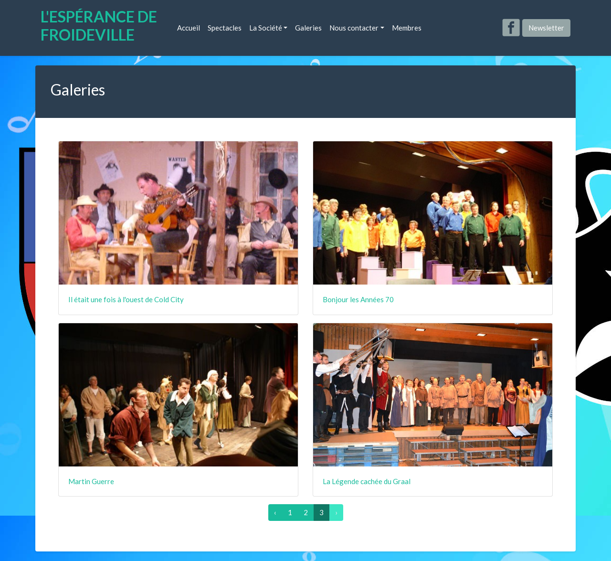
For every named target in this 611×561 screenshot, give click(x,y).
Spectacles (225, 27)
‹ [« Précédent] (275, 512)
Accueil (188, 27)
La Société (265, 27)
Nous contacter (354, 27)
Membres (406, 27)
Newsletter (546, 27)
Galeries (308, 27)
